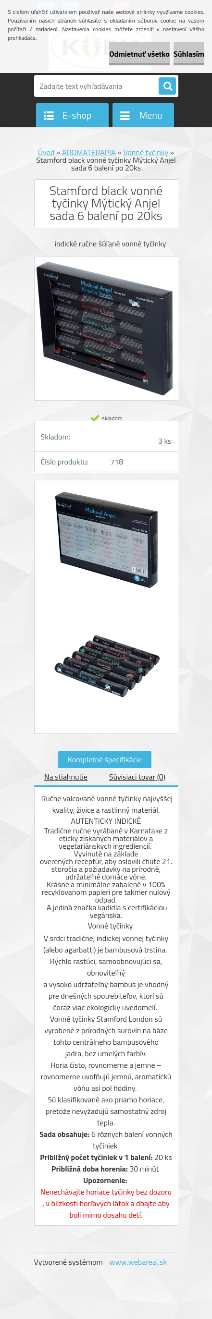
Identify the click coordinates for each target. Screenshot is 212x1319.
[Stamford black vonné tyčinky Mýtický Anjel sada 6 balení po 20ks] (106, 546)
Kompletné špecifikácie (105, 759)
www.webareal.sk (138, 1262)
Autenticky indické (106, 821)
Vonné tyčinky (145, 152)
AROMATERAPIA (89, 152)
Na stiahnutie (65, 776)
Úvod (46, 152)
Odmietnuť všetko (139, 54)
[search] (167, 86)
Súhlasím (189, 54)
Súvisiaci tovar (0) (137, 776)
